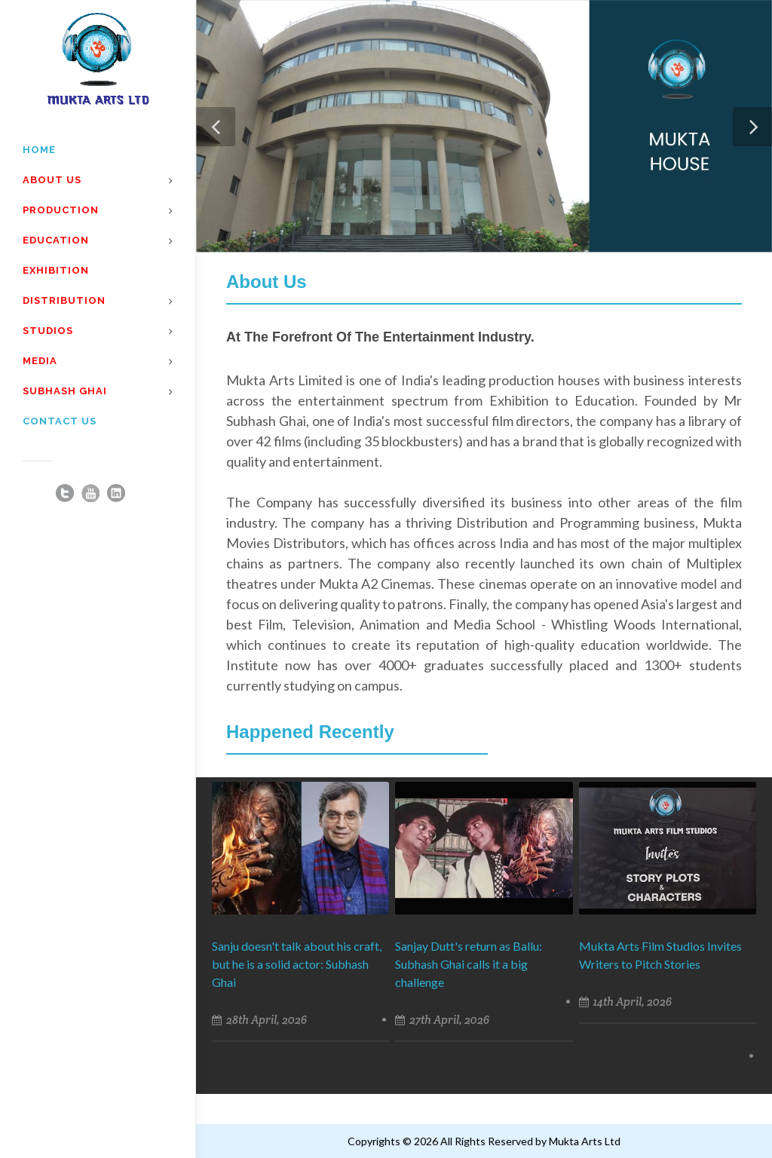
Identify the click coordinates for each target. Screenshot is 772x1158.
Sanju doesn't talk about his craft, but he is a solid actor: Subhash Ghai (296, 964)
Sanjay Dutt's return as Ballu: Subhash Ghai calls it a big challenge (468, 964)
